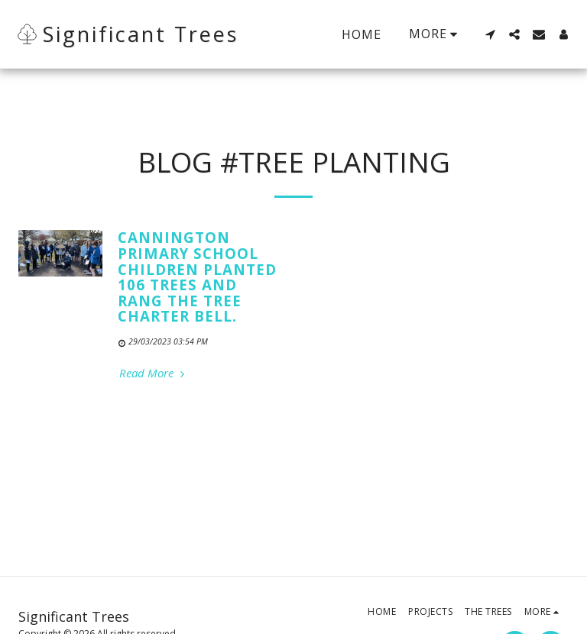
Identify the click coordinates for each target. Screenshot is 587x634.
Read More (153, 373)
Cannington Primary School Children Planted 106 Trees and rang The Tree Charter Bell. (197, 276)
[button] (489, 34)
